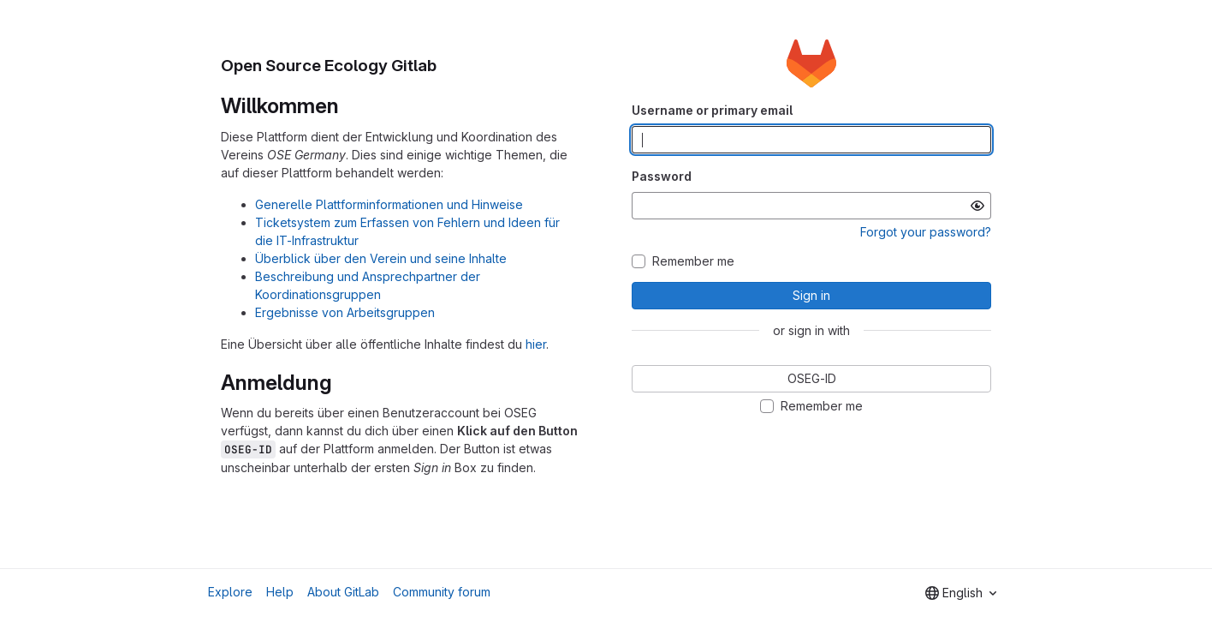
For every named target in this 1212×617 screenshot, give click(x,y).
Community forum (441, 591)
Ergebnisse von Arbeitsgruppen (345, 312)
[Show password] (977, 205)
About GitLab (343, 591)
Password (662, 176)
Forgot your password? (925, 232)
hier (536, 344)
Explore (230, 591)
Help (280, 591)
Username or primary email (712, 110)
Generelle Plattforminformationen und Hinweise (389, 204)
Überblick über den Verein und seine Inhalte (381, 258)
